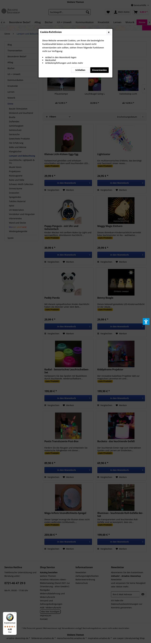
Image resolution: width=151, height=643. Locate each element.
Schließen (80, 70)
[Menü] (15, 614)
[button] (146, 321)
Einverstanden (99, 70)
